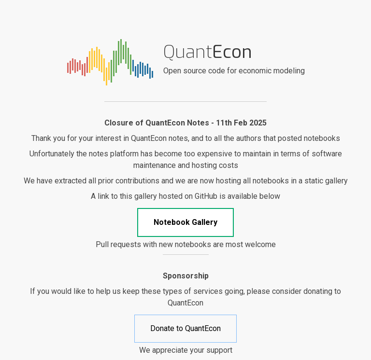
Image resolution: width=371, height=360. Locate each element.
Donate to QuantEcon (185, 328)
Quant (207, 52)
